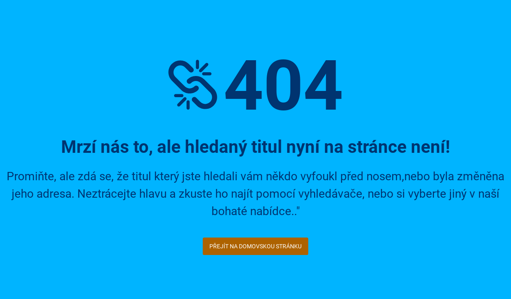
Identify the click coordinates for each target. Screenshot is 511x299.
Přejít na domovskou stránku (255, 246)
